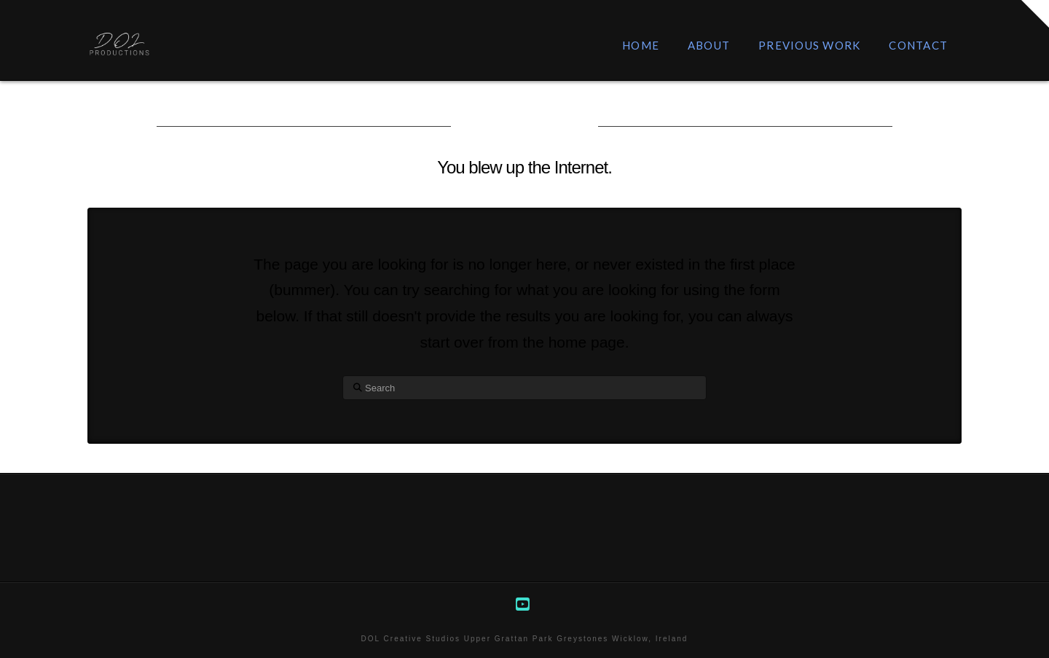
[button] (1035, 14)
